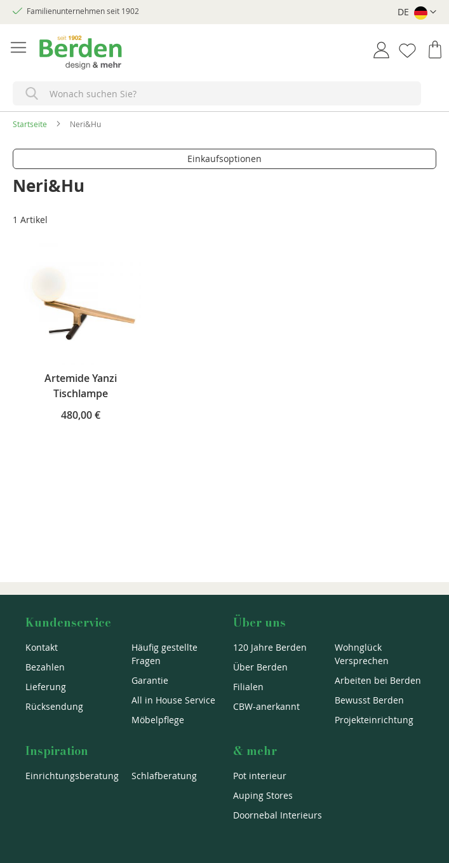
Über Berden (260, 667)
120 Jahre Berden (270, 647)
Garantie (149, 680)
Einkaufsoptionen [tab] (224, 159)
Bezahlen (45, 667)
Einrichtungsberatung (72, 776)
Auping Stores (263, 795)
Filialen (248, 687)
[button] (417, 12)
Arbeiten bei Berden (378, 680)
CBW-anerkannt (266, 706)
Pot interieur (259, 776)
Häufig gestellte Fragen (164, 654)
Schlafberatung (164, 776)
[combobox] (217, 93)
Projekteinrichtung (374, 720)
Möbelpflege (157, 720)
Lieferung (45, 687)
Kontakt (41, 647)
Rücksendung (54, 706)
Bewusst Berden (369, 700)
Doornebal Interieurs (277, 815)
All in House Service (173, 700)
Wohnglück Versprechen (362, 654)
